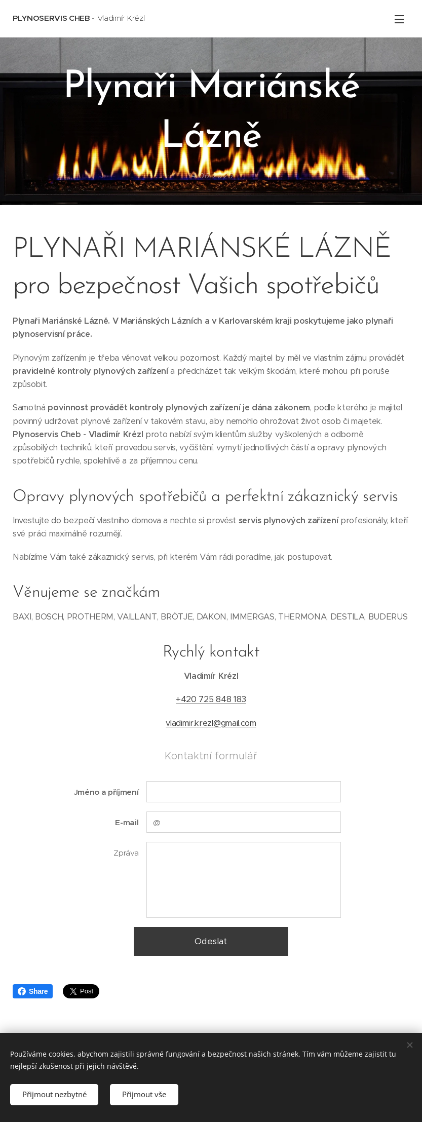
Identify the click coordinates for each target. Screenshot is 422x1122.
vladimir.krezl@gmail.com (211, 723)
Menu (399, 19)
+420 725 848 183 (211, 699)
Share (33, 991)
